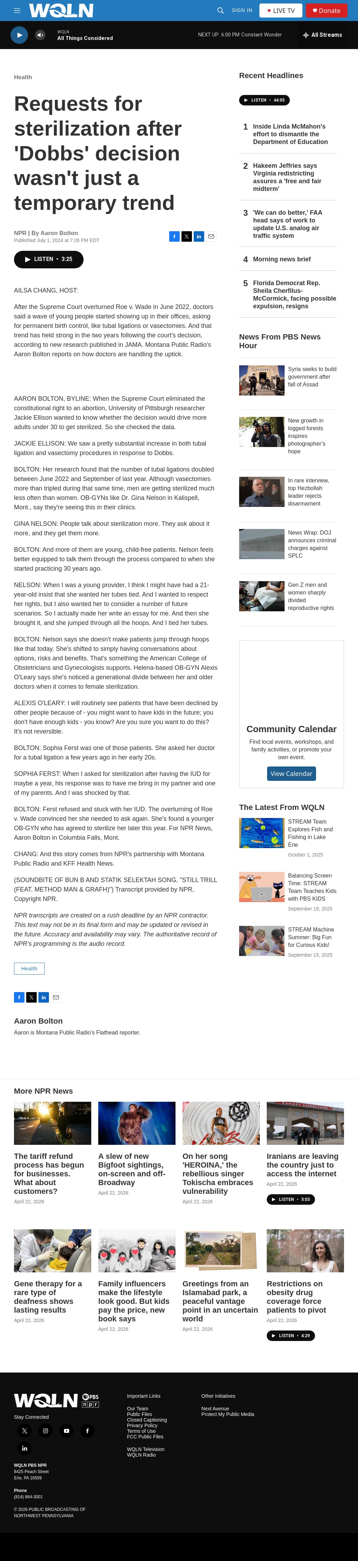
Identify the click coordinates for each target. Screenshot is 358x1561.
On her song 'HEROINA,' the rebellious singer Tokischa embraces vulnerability (217, 1174)
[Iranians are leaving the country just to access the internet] (305, 1123)
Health (23, 77)
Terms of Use (141, 1431)
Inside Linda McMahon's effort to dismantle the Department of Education (290, 134)
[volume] (40, 35)
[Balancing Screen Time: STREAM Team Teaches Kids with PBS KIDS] (262, 887)
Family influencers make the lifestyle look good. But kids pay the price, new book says (134, 1301)
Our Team (137, 1408)
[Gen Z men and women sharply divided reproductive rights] (262, 596)
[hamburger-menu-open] (17, 11)
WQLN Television (145, 1449)
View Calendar (292, 773)
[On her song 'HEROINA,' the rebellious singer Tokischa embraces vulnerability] (221, 1123)
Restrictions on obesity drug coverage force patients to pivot (296, 1296)
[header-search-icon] (220, 10)
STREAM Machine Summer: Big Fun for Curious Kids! (311, 937)
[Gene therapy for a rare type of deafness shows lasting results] (52, 1250)
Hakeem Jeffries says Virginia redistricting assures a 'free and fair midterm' (287, 177)
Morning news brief (282, 259)
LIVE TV (281, 10)
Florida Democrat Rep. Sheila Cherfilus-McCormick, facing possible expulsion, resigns (294, 295)
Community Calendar (291, 729)
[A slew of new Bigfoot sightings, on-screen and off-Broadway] (137, 1123)
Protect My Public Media (227, 1414)
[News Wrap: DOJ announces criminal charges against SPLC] (262, 544)
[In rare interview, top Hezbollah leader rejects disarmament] (262, 492)
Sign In (242, 10)
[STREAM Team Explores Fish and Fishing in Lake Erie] (262, 833)
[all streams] (323, 35)
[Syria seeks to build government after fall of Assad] (262, 380)
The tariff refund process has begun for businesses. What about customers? (49, 1174)
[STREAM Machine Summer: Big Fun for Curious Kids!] (262, 941)
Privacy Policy (142, 1425)
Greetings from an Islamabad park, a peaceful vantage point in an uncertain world (220, 1301)
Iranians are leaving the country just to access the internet (302, 1165)
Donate (330, 10)
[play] (19, 35)
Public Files (139, 1414)
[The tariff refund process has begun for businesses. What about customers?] (52, 1123)
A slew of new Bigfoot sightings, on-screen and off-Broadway (131, 1169)
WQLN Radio (141, 1455)
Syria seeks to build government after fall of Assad (312, 376)
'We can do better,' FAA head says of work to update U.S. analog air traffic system (287, 224)
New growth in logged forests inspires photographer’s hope (306, 436)
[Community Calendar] (291, 677)
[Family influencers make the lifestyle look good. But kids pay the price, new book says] (137, 1250)
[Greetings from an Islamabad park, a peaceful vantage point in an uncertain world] (221, 1250)
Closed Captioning (147, 1420)
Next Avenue (215, 1408)
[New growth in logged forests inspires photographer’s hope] (262, 432)
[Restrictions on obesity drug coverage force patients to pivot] (305, 1250)
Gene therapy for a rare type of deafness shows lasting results (48, 1296)
